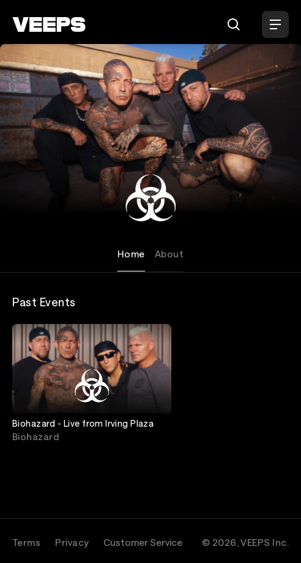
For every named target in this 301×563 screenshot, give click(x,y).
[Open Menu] (275, 24)
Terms (26, 542)
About (169, 253)
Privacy (72, 542)
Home (131, 253)
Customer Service (142, 542)
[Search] (233, 24)
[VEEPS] (49, 24)
